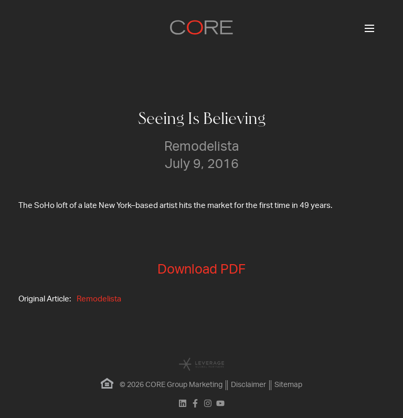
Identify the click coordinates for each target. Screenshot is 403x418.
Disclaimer (248, 385)
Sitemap (288, 385)
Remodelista (99, 299)
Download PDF (201, 269)
